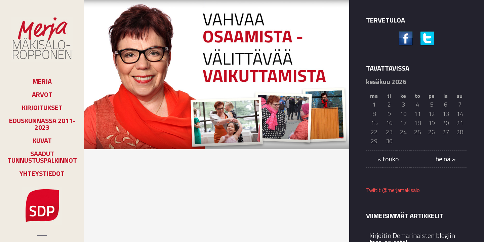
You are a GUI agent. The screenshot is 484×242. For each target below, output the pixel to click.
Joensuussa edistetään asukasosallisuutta (219, 187)
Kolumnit (110, 163)
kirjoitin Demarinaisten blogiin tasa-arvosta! (123, 193)
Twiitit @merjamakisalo (393, 190)
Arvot (42, 94)
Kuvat (42, 140)
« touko (388, 159)
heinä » (445, 159)
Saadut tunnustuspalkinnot (42, 157)
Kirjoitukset (42, 108)
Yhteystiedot (42, 173)
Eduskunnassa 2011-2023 (42, 124)
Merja (42, 81)
